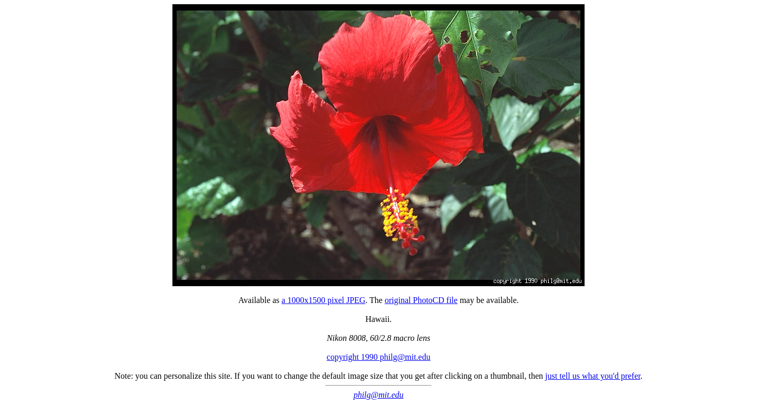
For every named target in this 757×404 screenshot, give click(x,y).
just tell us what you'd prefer (592, 375)
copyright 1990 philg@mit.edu (378, 356)
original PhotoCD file (421, 300)
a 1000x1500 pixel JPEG (324, 300)
